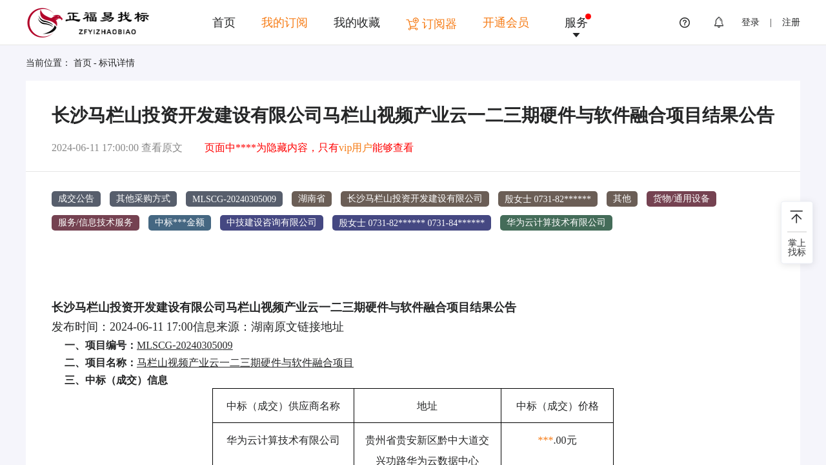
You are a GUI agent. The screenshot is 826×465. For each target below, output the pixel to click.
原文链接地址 (309, 326)
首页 (224, 22)
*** (546, 440)
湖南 (262, 326)
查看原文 (162, 147)
